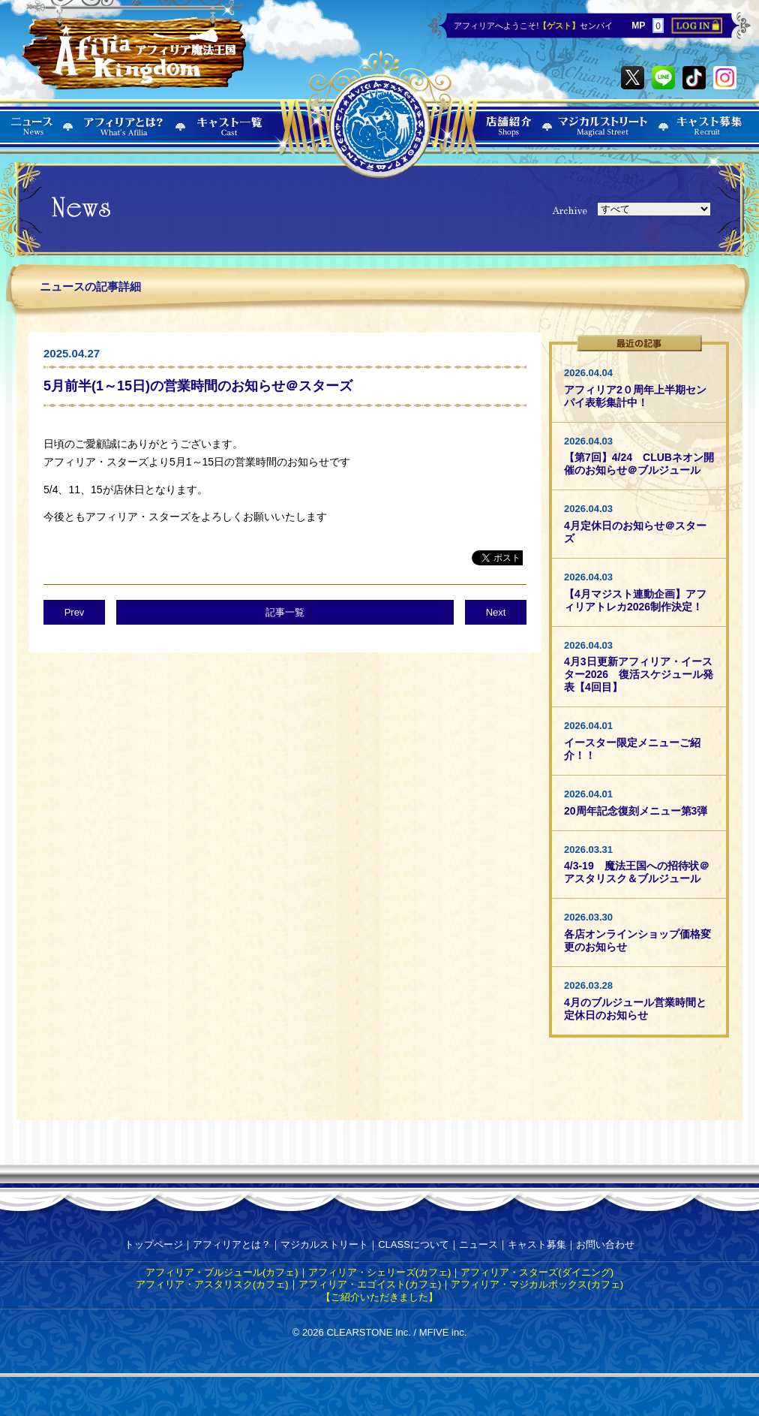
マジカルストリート (324, 1244)
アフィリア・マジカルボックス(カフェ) (537, 1284)
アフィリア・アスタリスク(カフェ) (212, 1284)
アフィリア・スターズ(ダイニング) (537, 1272)
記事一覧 (285, 612)
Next (496, 612)
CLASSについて (413, 1244)
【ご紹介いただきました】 (379, 1297)
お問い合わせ (605, 1244)
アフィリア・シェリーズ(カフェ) (380, 1272)
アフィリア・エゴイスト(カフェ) (370, 1284)
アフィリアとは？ (232, 1244)
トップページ (153, 1244)
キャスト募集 (537, 1244)
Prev (74, 612)
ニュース (478, 1244)
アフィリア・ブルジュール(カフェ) (222, 1272)
